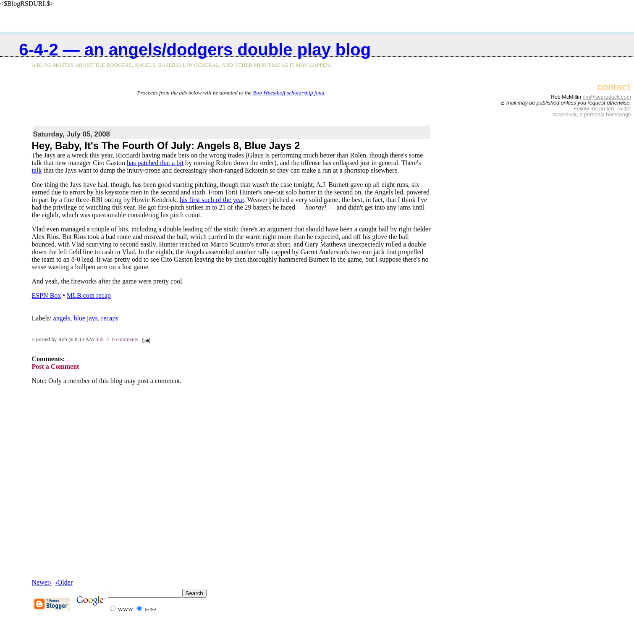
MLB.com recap (89, 295)
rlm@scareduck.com (606, 97)
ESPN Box (46, 295)
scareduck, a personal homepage (592, 115)
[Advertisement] (231, 108)
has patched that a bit (155, 162)
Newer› (42, 582)
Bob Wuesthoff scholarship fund (288, 92)
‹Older (64, 582)
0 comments (125, 339)
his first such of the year (212, 199)
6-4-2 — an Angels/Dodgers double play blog (195, 49)
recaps (109, 318)
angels (62, 318)
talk (37, 170)
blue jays (85, 318)
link (99, 339)
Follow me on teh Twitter (602, 109)
